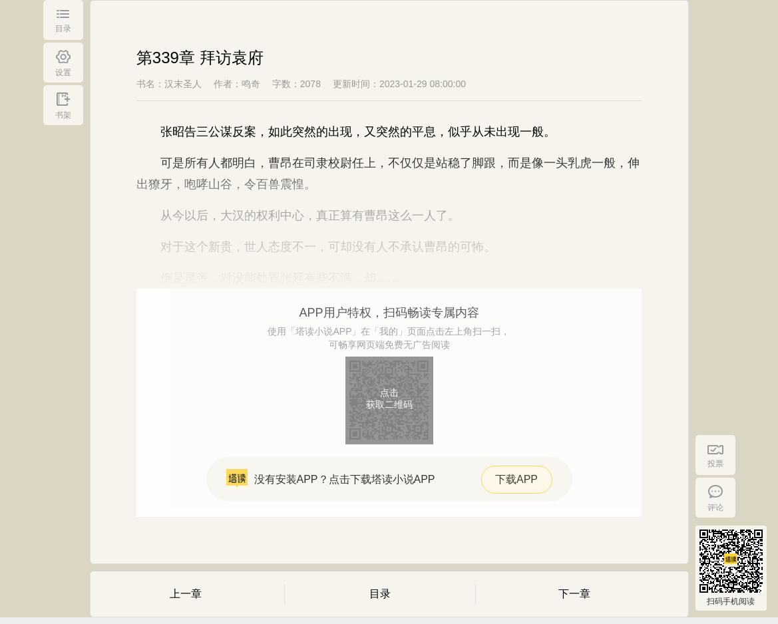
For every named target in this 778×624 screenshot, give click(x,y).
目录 (380, 593)
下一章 (574, 593)
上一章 (186, 593)
